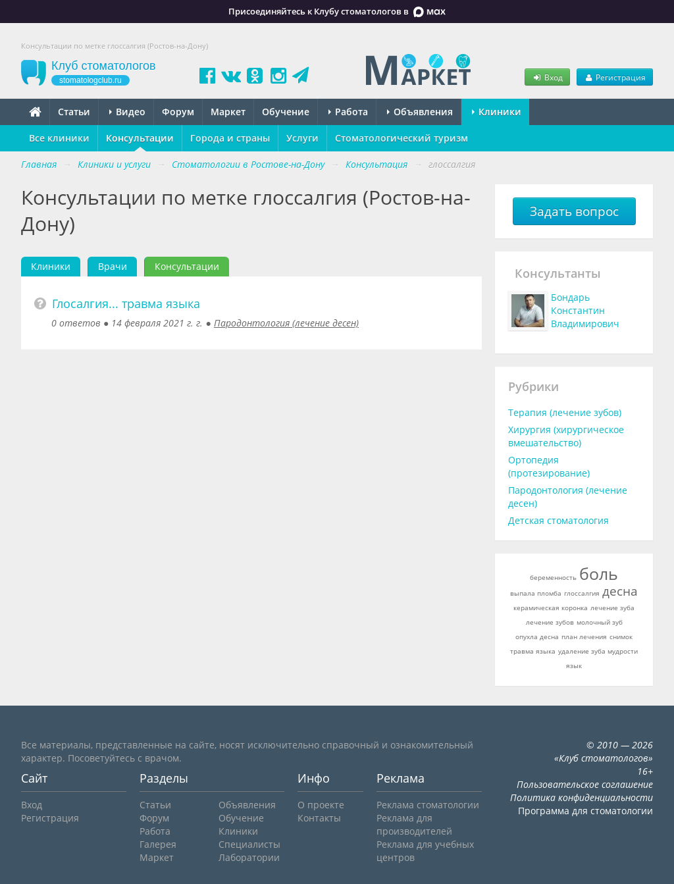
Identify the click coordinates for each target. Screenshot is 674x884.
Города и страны (230, 138)
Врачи (112, 266)
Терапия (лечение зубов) (564, 412)
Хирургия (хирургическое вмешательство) (566, 436)
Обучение (285, 111)
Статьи (74, 111)
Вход (547, 77)
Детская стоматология (558, 520)
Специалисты (249, 844)
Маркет (228, 111)
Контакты (319, 818)
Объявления (420, 111)
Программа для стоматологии (585, 810)
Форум (178, 111)
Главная (39, 164)
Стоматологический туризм (401, 138)
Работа (348, 111)
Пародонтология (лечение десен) (286, 323)
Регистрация (615, 77)
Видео (127, 111)
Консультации (140, 138)
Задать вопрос (574, 211)
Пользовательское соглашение (585, 784)
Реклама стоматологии (427, 804)
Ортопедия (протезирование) (549, 466)
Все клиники (59, 138)
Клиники (496, 111)
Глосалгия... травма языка (126, 303)
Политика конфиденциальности (581, 797)
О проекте (321, 804)
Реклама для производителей (414, 824)
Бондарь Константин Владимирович (585, 310)
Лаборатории (249, 857)
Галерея (158, 844)
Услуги (302, 138)
